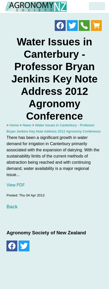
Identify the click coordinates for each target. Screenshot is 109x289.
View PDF (15, 185)
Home (14, 125)
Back (12, 206)
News (27, 125)
